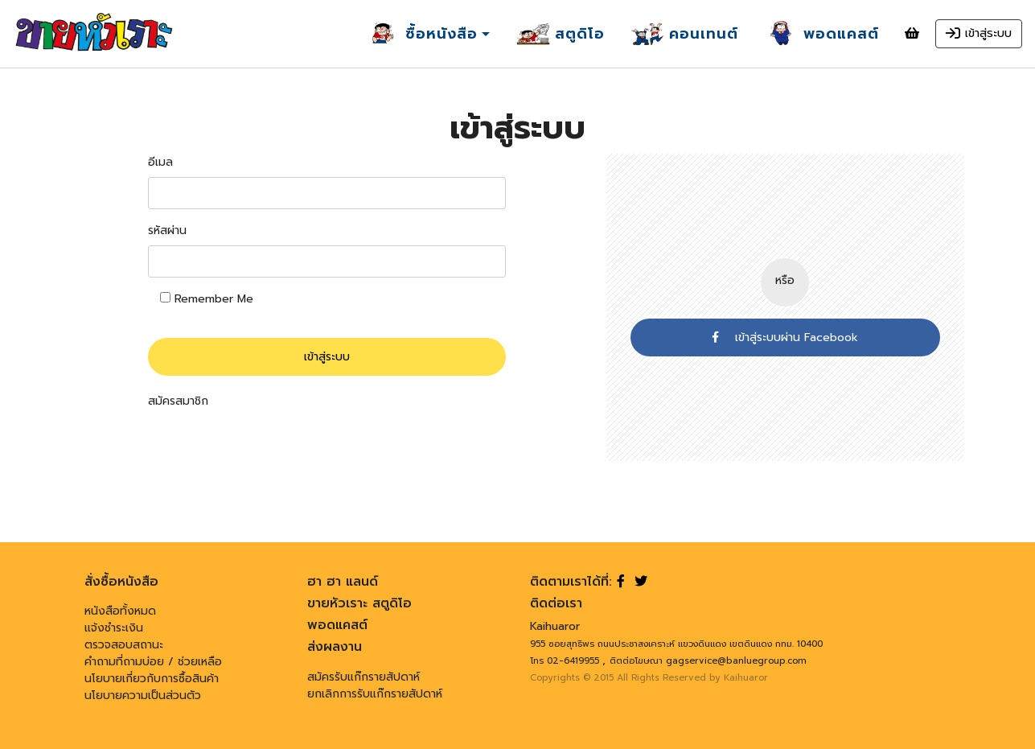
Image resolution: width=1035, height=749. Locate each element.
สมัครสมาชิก (178, 401)
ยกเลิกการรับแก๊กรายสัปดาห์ (374, 693)
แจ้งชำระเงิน (113, 627)
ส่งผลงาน (334, 646)
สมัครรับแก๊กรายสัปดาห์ (363, 677)
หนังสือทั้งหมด (120, 611)
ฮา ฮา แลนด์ (342, 581)
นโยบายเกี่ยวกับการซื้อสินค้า (151, 678)
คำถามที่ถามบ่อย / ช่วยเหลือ (153, 661)
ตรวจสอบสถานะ (123, 644)
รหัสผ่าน (167, 230)
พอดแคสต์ (337, 625)
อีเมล (160, 162)
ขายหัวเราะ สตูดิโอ (359, 603)
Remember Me (206, 298)
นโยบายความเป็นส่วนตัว (142, 695)
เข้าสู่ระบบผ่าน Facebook (785, 337)
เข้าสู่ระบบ (327, 356)
